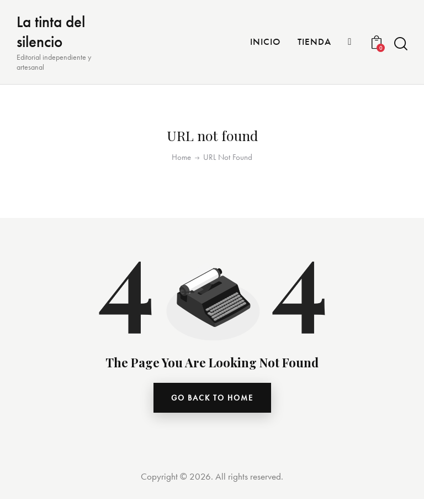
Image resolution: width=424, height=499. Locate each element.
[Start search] (401, 44)
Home (181, 157)
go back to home (212, 398)
